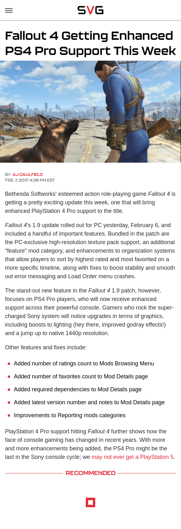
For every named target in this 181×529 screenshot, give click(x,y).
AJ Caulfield (28, 174)
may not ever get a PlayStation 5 (132, 457)
